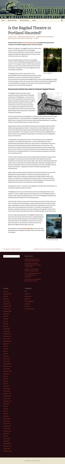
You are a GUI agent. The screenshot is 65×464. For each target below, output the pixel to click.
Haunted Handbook (29, 301)
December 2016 (7, 363)
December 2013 (7, 443)
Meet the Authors (24, 20)
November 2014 (7, 426)
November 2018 (7, 306)
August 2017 (6, 343)
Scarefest (27, 306)
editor (37, 38)
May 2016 (5, 381)
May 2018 (5, 321)
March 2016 (6, 386)
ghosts (10, 38)
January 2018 (6, 331)
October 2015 (6, 398)
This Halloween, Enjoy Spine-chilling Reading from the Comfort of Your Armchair (33, 265)
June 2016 (5, 378)
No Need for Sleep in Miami (11, 249)
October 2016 (6, 368)
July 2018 (5, 316)
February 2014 (6, 438)
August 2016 (6, 373)
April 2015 (5, 413)
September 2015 (7, 401)
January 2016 (6, 391)
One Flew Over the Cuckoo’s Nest (20, 38)
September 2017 (7, 341)
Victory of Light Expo (29, 309)
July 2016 (5, 376)
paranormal (32, 36)
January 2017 (6, 361)
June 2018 (5, 319)
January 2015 (6, 421)
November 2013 (7, 446)
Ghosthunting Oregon (29, 42)
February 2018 (6, 328)
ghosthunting (25, 36)
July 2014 (5, 436)
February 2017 (6, 358)
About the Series (12, 20)
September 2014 (7, 431)
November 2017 (7, 336)
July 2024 (5, 291)
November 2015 (7, 396)
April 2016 (5, 383)
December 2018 (7, 304)
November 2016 (7, 366)
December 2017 (7, 333)
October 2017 (6, 338)
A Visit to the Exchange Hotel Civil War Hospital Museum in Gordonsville (33, 275)
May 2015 (5, 411)
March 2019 (6, 299)
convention (27, 294)
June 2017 (5, 348)
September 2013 (7, 451)
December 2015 (7, 393)
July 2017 (5, 346)
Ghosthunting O (49, 36)
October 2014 (6, 428)
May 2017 (5, 351)
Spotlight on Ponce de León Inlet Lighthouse (48, 249)
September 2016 (7, 371)
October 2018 (6, 309)
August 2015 (6, 403)
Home (3, 20)
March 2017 (6, 356)
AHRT (20, 36)
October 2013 (6, 448)
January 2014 (6, 441)
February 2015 (6, 418)
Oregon (31, 38)
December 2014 (7, 423)
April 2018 (5, 323)
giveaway (27, 299)
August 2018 (6, 314)
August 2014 (6, 433)
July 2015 (5, 406)
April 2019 (5, 296)
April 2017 (5, 353)
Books (34, 20)
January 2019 (6, 301)
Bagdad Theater (41, 36)
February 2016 (6, 388)
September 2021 (7, 294)
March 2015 (6, 416)
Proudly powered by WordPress (32, 460)
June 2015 (5, 408)
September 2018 (7, 311)
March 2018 (6, 326)
